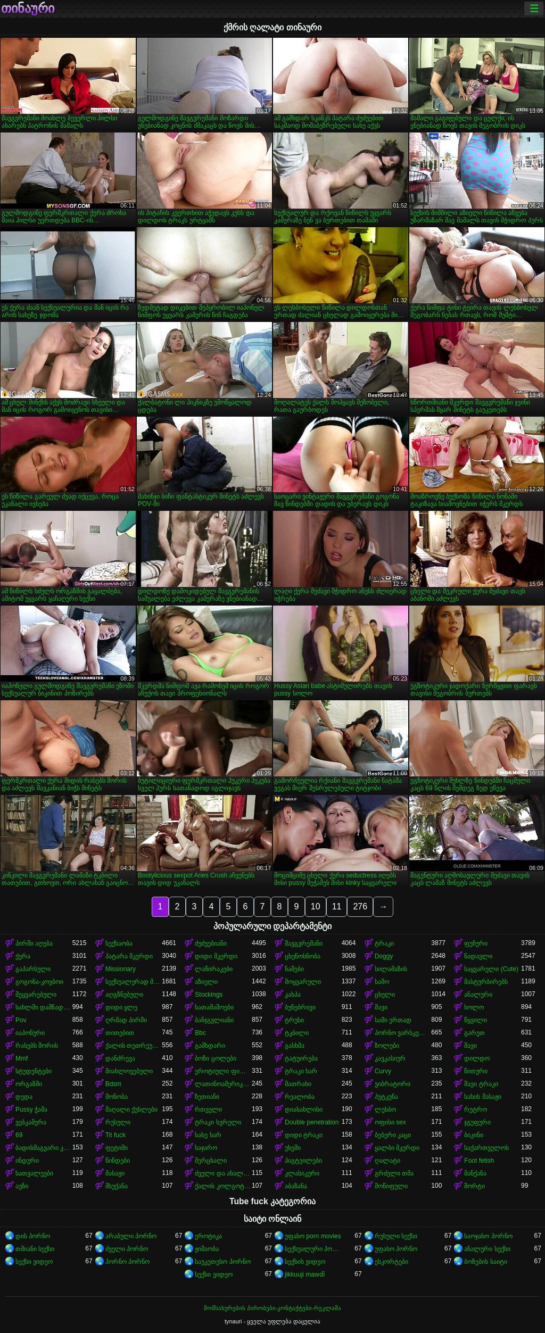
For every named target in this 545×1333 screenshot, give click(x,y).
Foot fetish (479, 1160)
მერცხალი (211, 1160)
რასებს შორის (36, 1045)
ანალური (478, 994)
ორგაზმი (28, 1084)
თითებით (119, 1033)
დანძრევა (120, 1058)
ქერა (22, 956)
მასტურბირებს (486, 982)
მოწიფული (391, 1186)
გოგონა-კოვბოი (39, 982)
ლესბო (385, 1109)
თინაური (27, 8)
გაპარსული (33, 969)
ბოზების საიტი (485, 1261)
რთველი (208, 1109)
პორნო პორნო (127, 1261)
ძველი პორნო (126, 1249)
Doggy (384, 956)
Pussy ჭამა (31, 1109)
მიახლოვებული (129, 1071)
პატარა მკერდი (129, 956)
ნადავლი (478, 956)
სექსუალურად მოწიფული (133, 982)
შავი (381, 1007)
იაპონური (30, 1033)
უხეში (293, 1148)
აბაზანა (296, 1186)
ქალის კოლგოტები (223, 1186)
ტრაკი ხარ (301, 1071)
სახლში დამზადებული (43, 1007)
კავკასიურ (390, 1058)
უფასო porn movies (313, 1236)
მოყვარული (303, 982)
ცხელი (385, 994)
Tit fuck (115, 1135)
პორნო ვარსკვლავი (403, 1033)
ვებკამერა (30, 1122)
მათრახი (298, 1084)
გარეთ (474, 1033)
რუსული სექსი (396, 1236)
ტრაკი (384, 943)
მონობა (116, 1096)
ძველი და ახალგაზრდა (223, 1173)
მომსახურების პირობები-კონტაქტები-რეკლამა (272, 1308)
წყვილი (475, 1020)
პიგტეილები (303, 1160)
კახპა (293, 994)
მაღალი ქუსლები (131, 1109)
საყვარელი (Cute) (491, 969)
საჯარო (206, 1148)
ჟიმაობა (207, 1249)
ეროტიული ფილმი (223, 1071)
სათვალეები (34, 1173)
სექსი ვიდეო (34, 1261)
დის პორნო (32, 1236)
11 (337, 906)
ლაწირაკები (214, 969)
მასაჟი (115, 1173)
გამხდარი (210, 1045)
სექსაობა (119, 943)
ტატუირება (301, 1058)
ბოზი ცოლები (215, 1058)
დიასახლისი (304, 1109)
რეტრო (475, 1109)
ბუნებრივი (300, 1007)
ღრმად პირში (126, 1020)
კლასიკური (302, 1173)
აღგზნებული (124, 994)
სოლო (474, 1007)
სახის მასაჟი (482, 1096)
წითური (476, 1071)
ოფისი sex (390, 1122)
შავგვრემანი (304, 943)
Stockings (208, 994)
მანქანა (475, 1173)
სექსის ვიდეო (305, 1261)
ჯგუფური (477, 1122)
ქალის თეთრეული (133, 1045)
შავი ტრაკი (481, 1084)
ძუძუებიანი (211, 943)
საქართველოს (486, 1148)
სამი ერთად (393, 1020)
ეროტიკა (208, 1236)
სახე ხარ (208, 1135)
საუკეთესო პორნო (222, 1261)
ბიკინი (473, 1135)
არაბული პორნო (130, 1236)
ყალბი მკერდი (397, 1148)
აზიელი (206, 982)
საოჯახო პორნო (488, 1236)
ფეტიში (116, 1148)
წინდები (117, 1160)
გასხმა (294, 1045)
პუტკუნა (386, 1096)
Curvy (383, 1071)
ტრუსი (294, 1020)
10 (315, 906)
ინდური (27, 1160)
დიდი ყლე (121, 1007)
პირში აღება (34, 943)
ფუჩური (476, 943)
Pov (21, 1020)
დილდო (477, 1058)
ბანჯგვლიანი (214, 1020)
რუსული (117, 1122)
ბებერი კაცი (393, 1135)
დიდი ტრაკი (304, 1135)
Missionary (120, 969)
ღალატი (387, 1160)
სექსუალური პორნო (313, 1249)
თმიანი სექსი (34, 1249)
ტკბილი (297, 1033)
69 (18, 1135)
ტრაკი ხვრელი (218, 1122)
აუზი (21, 1186)
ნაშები (294, 969)
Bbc (200, 1033)
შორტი (474, 1186)
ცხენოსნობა (302, 956)
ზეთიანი (207, 1096)
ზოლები (387, 1045)
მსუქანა (116, 1186)
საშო (382, 982)
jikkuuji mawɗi (305, 1274)
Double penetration (311, 1122)
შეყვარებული (35, 994)
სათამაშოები (214, 1007)
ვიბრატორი (392, 1084)
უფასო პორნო (396, 1249)
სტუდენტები (33, 1071)
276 (360, 906)
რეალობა (300, 1096)
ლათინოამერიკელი (223, 1084)
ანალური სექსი (487, 1249)
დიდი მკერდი (216, 956)
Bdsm (113, 1084)
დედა (23, 1096)
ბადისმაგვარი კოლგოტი (43, 1148)
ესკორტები (391, 1261)
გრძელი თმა (394, 1173)
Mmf (21, 1058)
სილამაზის (391, 969)
